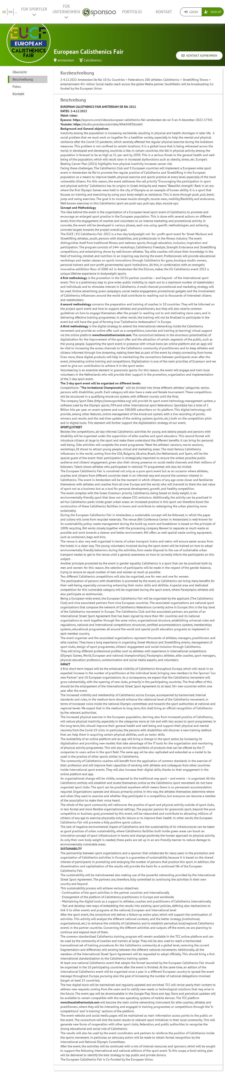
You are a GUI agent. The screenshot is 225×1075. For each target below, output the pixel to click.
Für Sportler (34, 12)
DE (4, 12)
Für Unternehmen (66, 11)
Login (191, 12)
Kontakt (164, 11)
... (16, 12)
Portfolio (132, 11)
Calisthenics (93, 60)
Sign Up (212, 12)
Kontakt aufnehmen (199, 56)
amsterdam (65, 60)
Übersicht (20, 72)
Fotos (17, 86)
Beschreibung (23, 79)
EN (10, 12)
